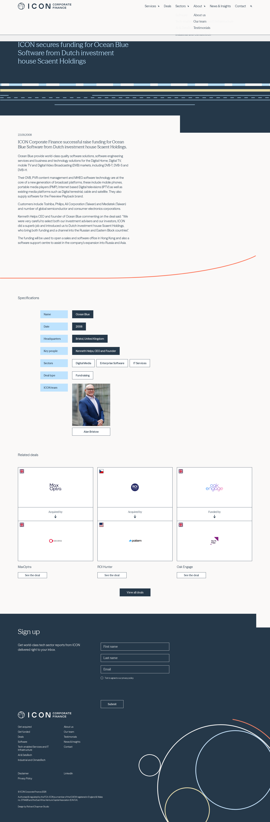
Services (152, 6)
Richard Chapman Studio (38, 806)
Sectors (182, 6)
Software (22, 741)
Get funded (24, 731)
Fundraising (83, 375)
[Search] (251, 6)
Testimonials (70, 736)
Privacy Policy (25, 778)
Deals (167, 6)
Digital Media (83, 363)
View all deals (135, 592)
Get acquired (25, 726)
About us (68, 726)
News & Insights (220, 6)
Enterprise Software (112, 363)
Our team (69, 731)
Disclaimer (23, 773)
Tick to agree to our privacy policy (117, 678)
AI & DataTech (25, 755)
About (200, 6)
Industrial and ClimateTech (31, 760)
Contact (240, 6)
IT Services (139, 363)
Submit (112, 704)
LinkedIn (68, 773)
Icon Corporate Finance (44, 6)
